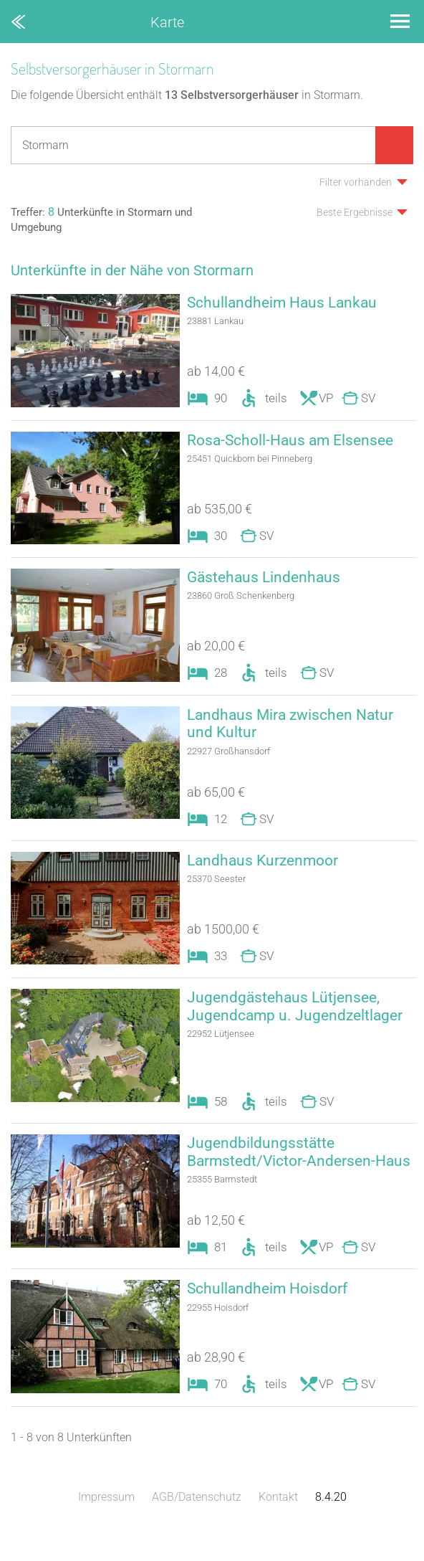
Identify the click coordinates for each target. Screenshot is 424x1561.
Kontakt (278, 1521)
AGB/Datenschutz (196, 1521)
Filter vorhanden (355, 182)
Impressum (106, 1521)
